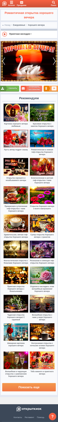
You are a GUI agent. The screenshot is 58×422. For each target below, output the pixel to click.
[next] (54, 61)
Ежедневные (19, 25)
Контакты (18, 417)
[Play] (4, 34)
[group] (29, 34)
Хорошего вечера (36, 25)
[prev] (3, 61)
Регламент (29, 417)
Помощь (40, 417)
